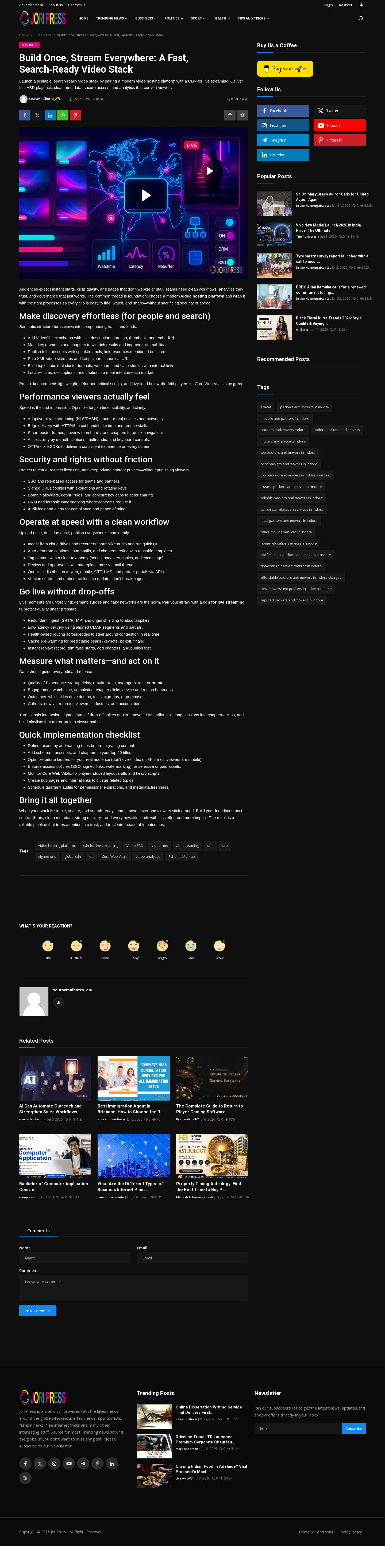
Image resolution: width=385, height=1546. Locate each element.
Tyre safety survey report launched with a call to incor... (332, 259)
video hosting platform (56, 845)
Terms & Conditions (313, 1532)
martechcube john (33, 1119)
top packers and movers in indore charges (295, 475)
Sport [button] (198, 18)
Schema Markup (181, 856)
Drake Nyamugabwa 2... (314, 205)
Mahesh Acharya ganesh (194, 1197)
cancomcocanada (111, 1197)
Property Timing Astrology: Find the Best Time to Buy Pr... (208, 1186)
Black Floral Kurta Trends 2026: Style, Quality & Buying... (329, 321)
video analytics (148, 856)
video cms (160, 845)
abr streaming (187, 845)
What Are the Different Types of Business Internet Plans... (130, 1186)
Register (345, 4)
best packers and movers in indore (289, 463)
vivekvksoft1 (185, 1478)
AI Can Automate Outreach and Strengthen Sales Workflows (50, 1108)
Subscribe (354, 1428)
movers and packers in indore (285, 418)
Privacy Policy (349, 1532)
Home (83, 18)
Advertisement (31, 4)
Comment (28, 1270)
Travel (266, 407)
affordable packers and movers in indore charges (301, 577)
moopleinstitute (31, 1197)
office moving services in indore (286, 532)
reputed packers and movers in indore (292, 600)
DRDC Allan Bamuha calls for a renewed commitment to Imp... (331, 290)
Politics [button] (173, 18)
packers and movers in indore (304, 407)
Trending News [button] (112, 18)
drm (210, 845)
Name (24, 1247)
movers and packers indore (283, 441)
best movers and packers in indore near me (296, 588)
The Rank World (308, 236)
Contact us (76, 4)
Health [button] (221, 18)
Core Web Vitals (115, 856)
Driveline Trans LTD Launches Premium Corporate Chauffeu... (205, 1439)
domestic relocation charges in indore (291, 565)
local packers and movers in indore (289, 520)
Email (142, 1247)
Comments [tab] (38, 1231)
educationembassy (112, 1119)
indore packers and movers (337, 429)
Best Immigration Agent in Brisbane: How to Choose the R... (130, 1108)
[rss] (25, 1478)
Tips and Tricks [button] (253, 18)
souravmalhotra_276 (72, 989)
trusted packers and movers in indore (291, 486)
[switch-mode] (362, 5)
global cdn (72, 856)
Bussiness (42, 35)
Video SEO (134, 845)
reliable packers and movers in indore (291, 497)
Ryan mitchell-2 (187, 1119)
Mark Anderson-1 (189, 1448)
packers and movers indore (283, 429)
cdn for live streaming (100, 845)
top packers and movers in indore (288, 452)
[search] (361, 18)
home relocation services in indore (289, 543)
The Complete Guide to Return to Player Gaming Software (209, 1108)
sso (225, 845)
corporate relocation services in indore (292, 509)
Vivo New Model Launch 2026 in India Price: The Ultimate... (328, 228)
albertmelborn (187, 1419)
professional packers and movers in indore (296, 554)
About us (55, 4)
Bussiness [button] (146, 18)
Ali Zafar (302, 329)
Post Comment (38, 1310)
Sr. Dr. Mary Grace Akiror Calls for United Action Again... (332, 197)
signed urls (47, 856)
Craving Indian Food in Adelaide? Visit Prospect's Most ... (211, 1469)
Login (328, 4)
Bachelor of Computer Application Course (53, 1186)
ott (91, 856)
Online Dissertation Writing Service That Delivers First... (209, 1410)
